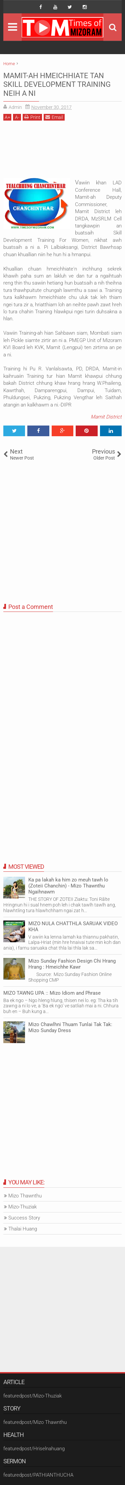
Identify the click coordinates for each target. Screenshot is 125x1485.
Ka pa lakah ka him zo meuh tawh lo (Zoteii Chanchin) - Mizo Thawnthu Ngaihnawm (68, 886)
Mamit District (106, 417)
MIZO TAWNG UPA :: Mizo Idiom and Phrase (52, 993)
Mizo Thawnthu (25, 1196)
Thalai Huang (22, 1229)
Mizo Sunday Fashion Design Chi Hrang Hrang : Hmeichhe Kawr (72, 964)
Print (32, 117)
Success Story (24, 1218)
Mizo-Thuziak (22, 1207)
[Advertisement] (62, 152)
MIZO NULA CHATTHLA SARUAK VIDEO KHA (73, 927)
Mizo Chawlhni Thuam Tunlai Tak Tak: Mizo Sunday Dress (70, 1027)
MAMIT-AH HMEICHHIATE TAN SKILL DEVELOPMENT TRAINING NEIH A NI (57, 84)
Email (54, 117)
